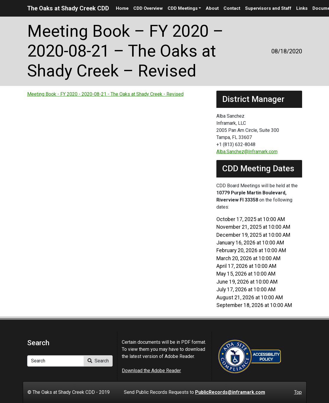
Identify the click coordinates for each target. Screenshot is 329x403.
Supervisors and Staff (268, 8)
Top (298, 392)
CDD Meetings (183, 8)
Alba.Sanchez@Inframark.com (247, 151)
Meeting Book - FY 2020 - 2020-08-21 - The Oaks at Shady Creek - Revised (105, 94)
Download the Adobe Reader (151, 370)
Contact (231, 8)
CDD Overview (148, 8)
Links (302, 8)
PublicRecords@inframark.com (230, 392)
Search (98, 361)
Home (122, 8)
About (212, 8)
